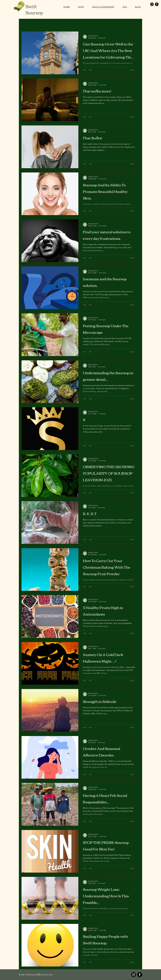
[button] (136, 24)
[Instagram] (152, 4)
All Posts (25, 24)
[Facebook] (156, 4)
